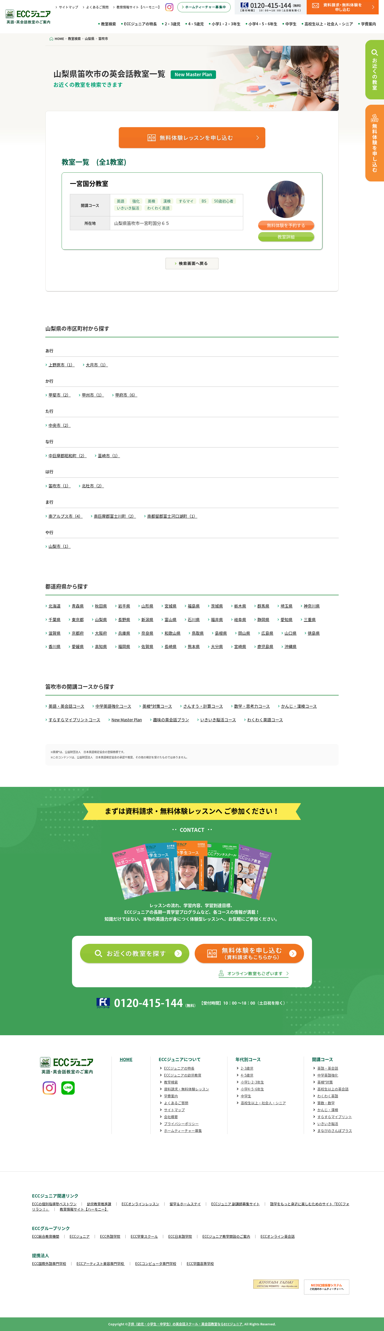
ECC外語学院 (110, 1236)
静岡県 (263, 619)
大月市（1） (97, 365)
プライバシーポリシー (181, 1123)
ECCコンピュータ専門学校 (155, 1263)
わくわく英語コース (265, 720)
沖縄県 (291, 646)
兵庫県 (124, 633)
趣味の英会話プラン (171, 720)
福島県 (194, 606)
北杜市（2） (93, 486)
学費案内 (368, 23)
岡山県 (244, 633)
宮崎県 (240, 646)
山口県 (291, 633)
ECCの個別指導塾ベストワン (54, 1203)
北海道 (55, 606)
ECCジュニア (80, 1236)
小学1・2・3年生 (226, 23)
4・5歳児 (196, 23)
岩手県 (124, 606)
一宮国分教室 (89, 183)
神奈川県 (312, 606)
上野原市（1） (62, 365)
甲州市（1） (93, 395)
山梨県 (101, 619)
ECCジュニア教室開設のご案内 (226, 1236)
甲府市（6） (126, 395)
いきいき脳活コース (218, 720)
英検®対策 (325, 1082)
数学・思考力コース (252, 706)
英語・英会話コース (66, 706)
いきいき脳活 (327, 1123)
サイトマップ (68, 7)
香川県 (55, 646)
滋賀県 (55, 633)
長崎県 (171, 646)
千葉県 (55, 619)
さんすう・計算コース (203, 706)
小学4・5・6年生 (263, 23)
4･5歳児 (247, 1075)
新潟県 (147, 619)
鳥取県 (198, 633)
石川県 (194, 619)
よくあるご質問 (97, 7)
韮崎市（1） (109, 456)
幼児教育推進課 (99, 1203)
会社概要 (171, 1116)
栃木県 (240, 606)
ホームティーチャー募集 (183, 1130)
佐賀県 (147, 646)
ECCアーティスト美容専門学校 (101, 1263)
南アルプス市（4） (66, 516)
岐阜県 (240, 619)
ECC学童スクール (144, 1236)
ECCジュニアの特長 (140, 23)
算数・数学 (326, 1102)
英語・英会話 (327, 1068)
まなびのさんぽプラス (334, 1130)
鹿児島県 (265, 646)
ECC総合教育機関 (45, 1236)
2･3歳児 (247, 1068)
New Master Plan (126, 720)
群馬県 (263, 606)
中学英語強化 (327, 1075)
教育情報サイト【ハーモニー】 (139, 7)
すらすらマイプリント (334, 1116)
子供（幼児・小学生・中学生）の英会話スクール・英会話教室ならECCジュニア (185, 1324)
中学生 (291, 23)
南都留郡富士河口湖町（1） (172, 516)
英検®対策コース (157, 706)
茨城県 (217, 606)
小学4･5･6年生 (252, 1088)
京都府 (78, 633)
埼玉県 (287, 606)
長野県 (124, 619)
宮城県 (171, 606)
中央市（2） (60, 425)
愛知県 (287, 619)
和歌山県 (173, 633)
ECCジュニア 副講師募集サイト (235, 1203)
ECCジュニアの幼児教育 (182, 1075)
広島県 (267, 633)
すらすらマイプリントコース (74, 720)
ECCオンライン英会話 (278, 1236)
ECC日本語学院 (180, 1236)
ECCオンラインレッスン (140, 1203)
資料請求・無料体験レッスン (186, 1088)
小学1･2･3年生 (252, 1082)
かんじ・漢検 (327, 1109)
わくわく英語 (327, 1095)
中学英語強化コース (113, 706)
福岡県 (124, 646)
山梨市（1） (60, 546)
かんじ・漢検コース (299, 706)
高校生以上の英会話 (333, 1088)
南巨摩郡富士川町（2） (115, 516)
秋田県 (101, 606)
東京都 (78, 619)
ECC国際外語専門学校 (49, 1263)
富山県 (171, 619)
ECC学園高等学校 (200, 1263)
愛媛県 (78, 646)
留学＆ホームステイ (185, 1203)
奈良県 (147, 633)
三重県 (310, 619)
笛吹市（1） (60, 486)
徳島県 (314, 633)
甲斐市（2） (60, 395)
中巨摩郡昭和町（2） (68, 456)
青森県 (78, 606)
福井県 (217, 619)
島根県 (221, 633)
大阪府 (101, 633)
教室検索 (108, 23)
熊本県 (194, 646)
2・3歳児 (172, 23)
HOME (126, 1059)
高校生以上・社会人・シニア (329, 23)
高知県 (101, 646)
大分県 (217, 646)
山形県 (147, 606)
